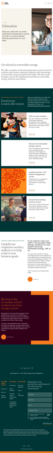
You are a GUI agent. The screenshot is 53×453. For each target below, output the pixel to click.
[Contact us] (34, 279)
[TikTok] (32, 368)
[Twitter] (27, 368)
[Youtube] (29, 368)
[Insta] (22, 368)
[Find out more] (8, 337)
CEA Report (13, 385)
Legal (24, 445)
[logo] (5, 3)
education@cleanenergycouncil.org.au (39, 106)
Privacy (28, 445)
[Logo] (26, 358)
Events (20, 390)
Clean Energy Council (26, 448)
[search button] (45, 3)
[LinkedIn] (24, 368)
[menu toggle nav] (51, 3)
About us (3, 392)
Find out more (32, 134)
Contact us (4, 389)
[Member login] (48, 3)
